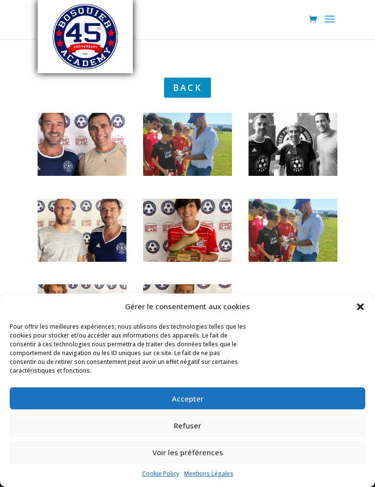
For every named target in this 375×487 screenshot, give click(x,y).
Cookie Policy (160, 473)
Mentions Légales (208, 473)
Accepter (188, 398)
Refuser (187, 425)
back (187, 87)
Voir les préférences (187, 452)
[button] (360, 307)
